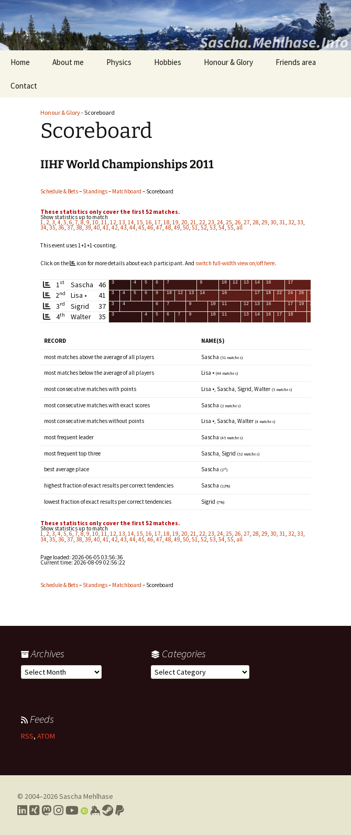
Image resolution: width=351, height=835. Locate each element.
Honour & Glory (228, 62)
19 (175, 222)
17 (158, 222)
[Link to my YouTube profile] (72, 810)
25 (229, 222)
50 (186, 227)
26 (238, 222)
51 (195, 227)
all (239, 227)
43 (123, 227)
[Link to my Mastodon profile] (46, 810)
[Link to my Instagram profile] (58, 810)
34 (43, 227)
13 (122, 222)
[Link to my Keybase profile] (95, 810)
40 (97, 227)
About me (68, 62)
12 (113, 222)
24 (220, 222)
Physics (118, 62)
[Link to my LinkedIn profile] (22, 810)
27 (247, 222)
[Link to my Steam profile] (107, 810)
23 (211, 222)
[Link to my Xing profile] (34, 810)
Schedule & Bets (59, 191)
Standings (95, 191)
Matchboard (126, 191)
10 (95, 222)
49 (177, 227)
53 (213, 227)
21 (193, 222)
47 (159, 227)
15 (140, 222)
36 (61, 227)
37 (70, 227)
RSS (27, 736)
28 (256, 222)
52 (204, 227)
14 (131, 222)
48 (168, 227)
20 (184, 222)
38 (79, 227)
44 (132, 227)
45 (141, 227)
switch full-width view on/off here (235, 263)
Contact (23, 86)
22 (202, 222)
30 (273, 222)
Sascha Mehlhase (86, 796)
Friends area (296, 62)
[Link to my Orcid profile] (84, 810)
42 (115, 227)
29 (264, 222)
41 (106, 227)
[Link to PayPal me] (119, 810)
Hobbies (167, 62)
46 (150, 227)
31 (282, 222)
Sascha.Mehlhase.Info (274, 42)
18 (166, 222)
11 (104, 222)
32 (291, 222)
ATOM (46, 736)
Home (20, 62)
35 (52, 227)
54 (221, 227)
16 (149, 222)
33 (300, 222)
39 (88, 227)
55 (230, 227)
